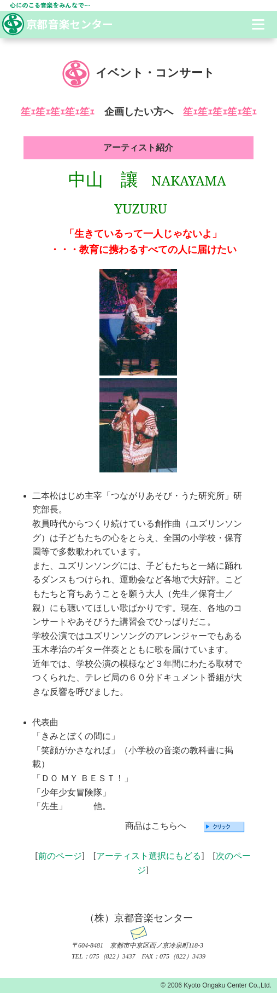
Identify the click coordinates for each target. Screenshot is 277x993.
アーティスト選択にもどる (148, 856)
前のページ (60, 856)
